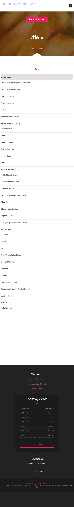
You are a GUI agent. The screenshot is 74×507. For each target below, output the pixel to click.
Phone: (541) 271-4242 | (36, 463)
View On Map (37, 388)
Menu (37, 69)
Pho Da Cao (51, 498)
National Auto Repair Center (45, 498)
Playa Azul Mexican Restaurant (41, 498)
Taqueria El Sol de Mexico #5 (14, 498)
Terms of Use (31, 483)
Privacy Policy (42, 483)
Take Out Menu (37, 471)
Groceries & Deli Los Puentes (59, 498)
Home (33, 49)
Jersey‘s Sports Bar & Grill (21, 498)
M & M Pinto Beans (29, 498)
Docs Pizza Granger (24, 498)
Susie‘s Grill (27, 498)
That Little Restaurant (32, 498)
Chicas (47, 498)
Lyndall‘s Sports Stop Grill (36, 498)
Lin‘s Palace (49, 498)
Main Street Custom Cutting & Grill (54, 498)
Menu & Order (37, 19)
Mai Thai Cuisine (17, 498)
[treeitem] (37, 97)
